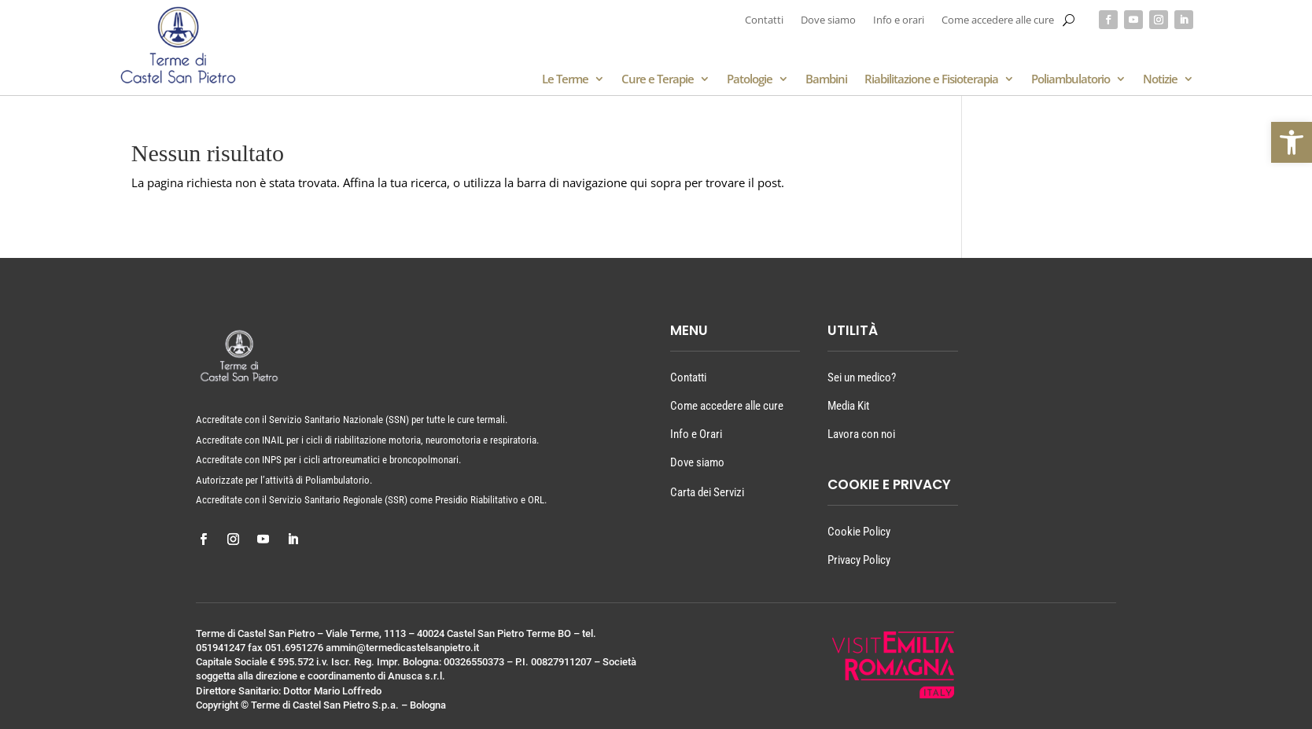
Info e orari (898, 20)
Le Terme (565, 80)
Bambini (826, 80)
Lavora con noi (861, 434)
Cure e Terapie (657, 80)
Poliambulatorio (1070, 80)
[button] (1291, 142)
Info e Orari (696, 434)
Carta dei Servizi (707, 492)
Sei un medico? (861, 377)
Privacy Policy (858, 560)
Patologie (749, 80)
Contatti (764, 20)
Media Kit (848, 406)
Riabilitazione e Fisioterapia (931, 80)
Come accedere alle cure (998, 20)
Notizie (1160, 80)
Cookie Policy (858, 532)
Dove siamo (828, 20)
